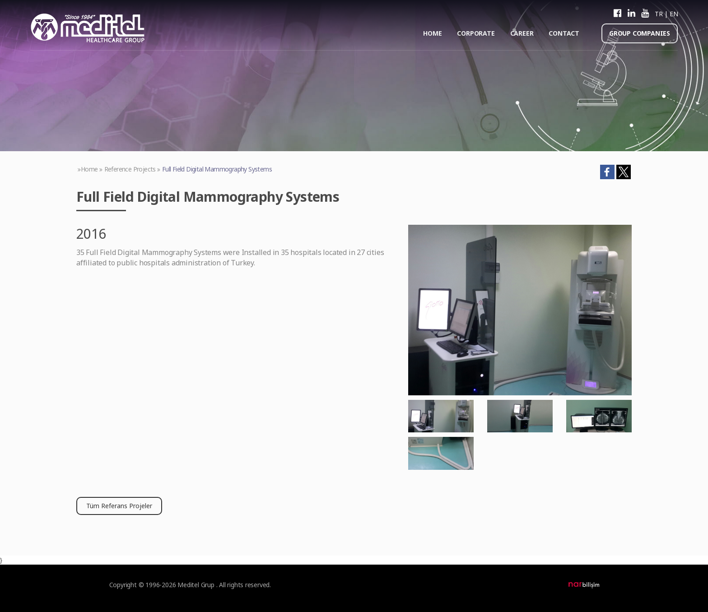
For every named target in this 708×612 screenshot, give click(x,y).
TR (658, 13)
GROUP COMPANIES (639, 33)
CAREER (522, 33)
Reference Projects (130, 169)
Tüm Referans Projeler (119, 505)
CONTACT (564, 33)
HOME (432, 33)
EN (674, 13)
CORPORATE (475, 33)
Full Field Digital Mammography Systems (217, 169)
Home (89, 169)
